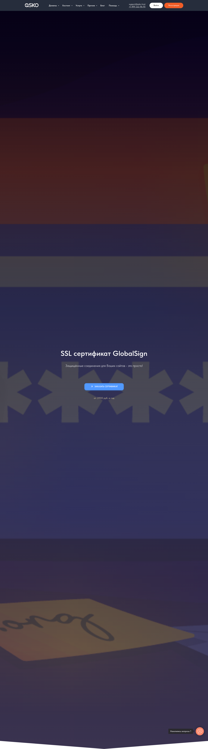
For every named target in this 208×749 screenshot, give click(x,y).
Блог (102, 5)
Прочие (91, 5)
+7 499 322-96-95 (137, 6)
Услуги (79, 5)
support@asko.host (137, 4)
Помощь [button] (113, 5)
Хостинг (66, 5)
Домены (53, 5)
